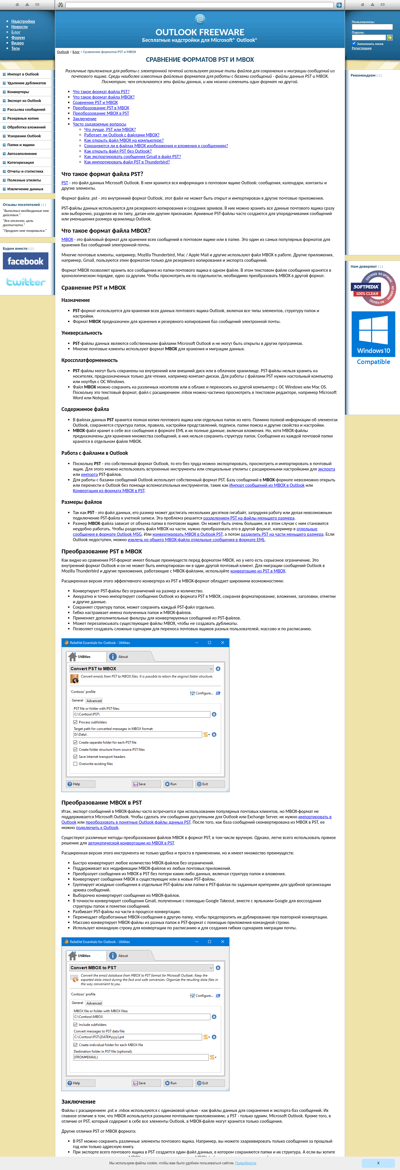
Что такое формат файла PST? (101, 91)
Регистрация (362, 48)
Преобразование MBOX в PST (101, 113)
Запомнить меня (370, 44)
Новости (19, 26)
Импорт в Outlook (23, 74)
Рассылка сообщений (26, 109)
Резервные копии (23, 118)
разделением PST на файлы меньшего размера (248, 518)
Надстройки (23, 21)
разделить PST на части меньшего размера (282, 534)
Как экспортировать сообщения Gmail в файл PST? (132, 156)
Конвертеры (18, 91)
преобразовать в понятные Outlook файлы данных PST (138, 822)
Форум (18, 37)
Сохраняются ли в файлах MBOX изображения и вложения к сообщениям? (156, 145)
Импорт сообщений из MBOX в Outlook (266, 485)
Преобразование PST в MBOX (101, 108)
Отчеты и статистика (25, 171)
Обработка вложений (26, 127)
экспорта (326, 469)
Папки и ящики (20, 144)
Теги (15, 48)
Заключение (85, 118)
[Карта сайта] (27, 4)
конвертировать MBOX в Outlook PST (188, 534)
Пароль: (358, 32)
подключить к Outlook (97, 827)
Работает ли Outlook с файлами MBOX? (121, 135)
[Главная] (17, 4)
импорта (89, 474)
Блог (15, 32)
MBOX (67, 239)
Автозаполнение (22, 153)
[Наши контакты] (37, 4)
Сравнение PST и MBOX (95, 102)
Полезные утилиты (24, 180)
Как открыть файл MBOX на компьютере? (124, 140)
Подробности (245, 1163)
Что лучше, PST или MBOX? (110, 129)
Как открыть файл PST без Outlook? (118, 151)
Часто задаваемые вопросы (99, 124)
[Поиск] (199, 5)
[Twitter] (25, 282)
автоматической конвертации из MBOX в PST (131, 843)
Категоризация (20, 162)
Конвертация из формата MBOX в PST (108, 490)
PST (64, 182)
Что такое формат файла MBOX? (104, 97)
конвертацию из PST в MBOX (257, 571)
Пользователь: (363, 22)
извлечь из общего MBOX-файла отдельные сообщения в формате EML (196, 539)
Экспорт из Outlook (24, 100)
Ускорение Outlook (24, 135)
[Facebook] (25, 260)
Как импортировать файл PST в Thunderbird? (127, 162)
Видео (17, 43)
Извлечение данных (25, 188)
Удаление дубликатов (26, 82)
